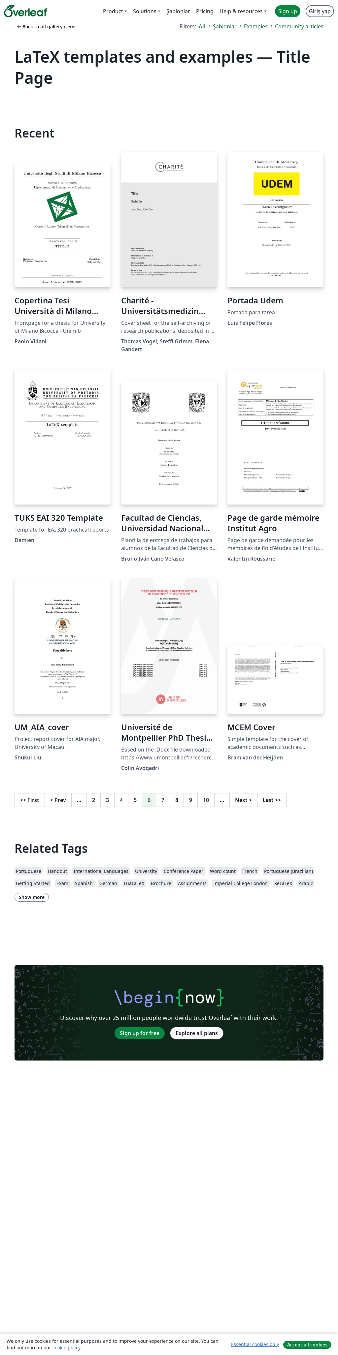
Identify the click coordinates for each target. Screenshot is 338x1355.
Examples (256, 26)
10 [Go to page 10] (206, 800)
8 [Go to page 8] (176, 800)
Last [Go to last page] (272, 800)
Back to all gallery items (46, 26)
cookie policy (66, 1347)
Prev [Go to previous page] (58, 800)
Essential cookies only (255, 1344)
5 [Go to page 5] (135, 800)
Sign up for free (139, 1033)
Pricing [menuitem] (205, 11)
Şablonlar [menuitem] (178, 11)
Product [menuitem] (113, 11)
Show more (32, 897)
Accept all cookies (307, 1344)
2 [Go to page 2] (93, 800)
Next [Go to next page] (243, 800)
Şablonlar (225, 26)
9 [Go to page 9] (190, 800)
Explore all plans (197, 1033)
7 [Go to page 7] (162, 800)
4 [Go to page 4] (121, 800)
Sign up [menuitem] (287, 11)
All (202, 26)
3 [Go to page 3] (107, 800)
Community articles (299, 26)
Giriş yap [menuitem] (320, 11)
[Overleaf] (25, 11)
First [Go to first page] (29, 800)
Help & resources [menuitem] (241, 11)
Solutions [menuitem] (144, 11)
